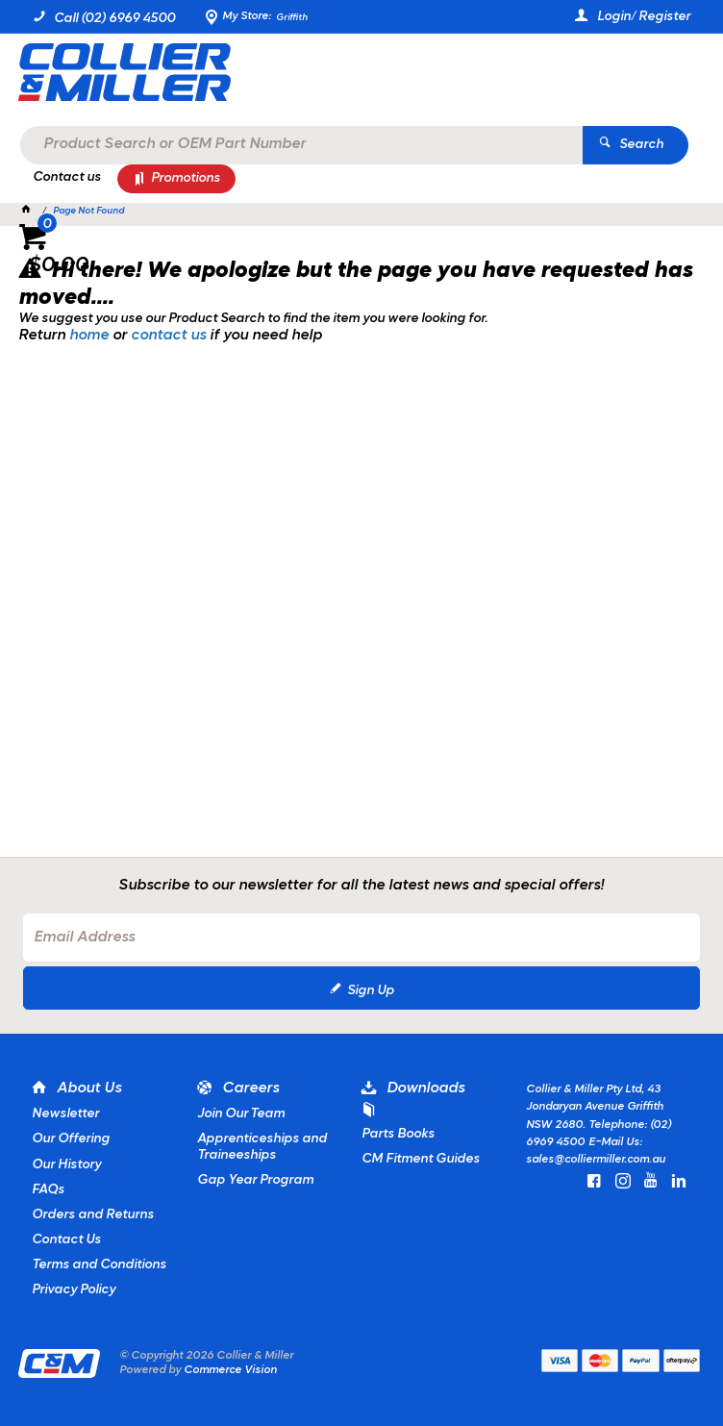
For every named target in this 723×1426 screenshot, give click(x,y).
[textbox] (356, 77)
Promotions (185, 178)
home (89, 335)
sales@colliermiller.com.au (595, 1159)
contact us (168, 335)
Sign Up (370, 991)
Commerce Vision (230, 1370)
